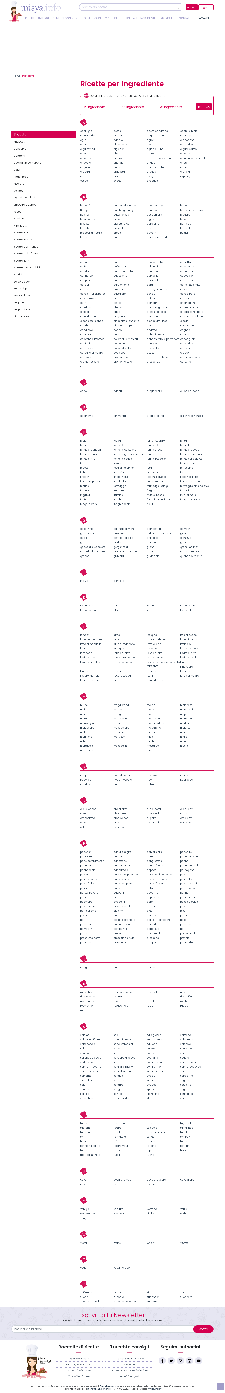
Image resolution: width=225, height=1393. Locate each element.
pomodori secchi (124, 924)
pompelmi (86, 928)
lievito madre (155, 657)
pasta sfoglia (155, 883)
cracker (185, 352)
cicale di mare (189, 307)
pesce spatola (122, 906)
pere (150, 901)
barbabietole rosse (192, 210)
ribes (183, 992)
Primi (56, 18)
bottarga (185, 223)
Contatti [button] (185, 18)
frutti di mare (188, 495)
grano (150, 551)
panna (184, 861)
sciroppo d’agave (124, 1057)
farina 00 (152, 445)
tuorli (117, 1154)
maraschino (121, 718)
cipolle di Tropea (124, 325)
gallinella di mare (124, 528)
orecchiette (87, 818)
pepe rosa (120, 897)
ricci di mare (88, 996)
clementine (187, 325)
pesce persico (189, 901)
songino (119, 1084)
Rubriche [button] (167, 18)
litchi (150, 675)
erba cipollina (155, 415)
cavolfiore (120, 293)
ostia (83, 827)
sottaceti (152, 1084)
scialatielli (186, 1053)
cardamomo (121, 284)
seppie (151, 1075)
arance (151, 171)
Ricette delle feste (26, 253)
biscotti (84, 223)
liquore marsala (89, 675)
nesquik (185, 775)
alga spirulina (155, 149)
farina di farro (88, 454)
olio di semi (154, 809)
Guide (118, 18)
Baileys (84, 210)
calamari (152, 266)
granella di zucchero (126, 551)
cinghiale (119, 316)
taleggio (152, 1127)
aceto (117, 131)
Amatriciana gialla (129, 1376)
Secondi (67, 18)
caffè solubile (122, 266)
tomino (151, 1141)
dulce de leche (189, 391)
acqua (118, 135)
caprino (118, 280)
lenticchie (86, 653)
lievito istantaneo (124, 657)
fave (149, 463)
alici (116, 153)
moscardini (120, 745)
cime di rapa (88, 316)
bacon (184, 205)
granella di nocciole (92, 551)
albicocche (187, 140)
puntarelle (186, 942)
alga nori (119, 149)
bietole (118, 219)
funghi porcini (88, 504)
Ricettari (131, 18)
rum (82, 1010)
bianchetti (186, 214)
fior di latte (120, 481)
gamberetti (154, 528)
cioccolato (153, 316)
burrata (84, 237)
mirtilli (150, 741)
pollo (83, 919)
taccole (152, 1123)
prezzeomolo (188, 933)
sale (116, 1035)
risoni (117, 1001)
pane (150, 856)
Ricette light (21, 260)
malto (150, 709)
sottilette (185, 1084)
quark (117, 967)
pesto (183, 906)
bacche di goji (156, 205)
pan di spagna (123, 852)
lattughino (120, 648)
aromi (117, 176)
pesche (151, 906)
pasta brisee (121, 879)
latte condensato (157, 639)
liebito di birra (122, 653)
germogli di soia (123, 537)
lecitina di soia (189, 648)
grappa (84, 556)
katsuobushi (87, 605)
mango (118, 714)
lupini (117, 680)
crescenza (153, 361)
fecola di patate (190, 463)
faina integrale (156, 440)
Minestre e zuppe (25, 204)
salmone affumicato (92, 1039)
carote (84, 289)
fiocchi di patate (90, 481)
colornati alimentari (126, 339)
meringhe (86, 736)
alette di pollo (188, 144)
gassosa (119, 533)
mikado (84, 741)
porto (83, 933)
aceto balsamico (157, 131)
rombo (184, 1001)
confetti (85, 343)
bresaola (119, 228)
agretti (151, 140)
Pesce (18, 211)
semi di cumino (189, 1062)
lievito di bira (154, 653)
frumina (118, 495)
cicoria (84, 311)
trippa (150, 1150)
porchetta (153, 928)
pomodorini (154, 924)
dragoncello (154, 391)
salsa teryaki (87, 1044)
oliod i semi (187, 809)
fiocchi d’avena (156, 476)
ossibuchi (153, 822)
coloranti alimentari (92, 339)
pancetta (86, 856)
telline (150, 1136)
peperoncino (188, 897)
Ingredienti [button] (147, 18)
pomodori (86, 924)
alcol (150, 144)
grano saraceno (190, 551)
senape (118, 1075)
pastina (84, 888)
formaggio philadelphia (194, 486)
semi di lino (154, 1066)
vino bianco (87, 1213)
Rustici (18, 274)
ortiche (84, 822)
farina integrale (156, 458)
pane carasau (189, 856)
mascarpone (122, 727)
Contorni (83, 18)
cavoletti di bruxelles (92, 293)
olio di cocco (88, 809)
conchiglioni (187, 339)
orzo (116, 822)
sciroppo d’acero (90, 1057)
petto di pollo (88, 910)
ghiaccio (152, 537)
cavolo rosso (88, 298)
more (183, 741)
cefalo (151, 298)
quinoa (151, 967)
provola (184, 938)
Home (17, 76)
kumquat (185, 610)
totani (84, 1150)
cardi (150, 284)
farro (83, 463)
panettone (120, 861)
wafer (83, 1243)
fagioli (84, 440)
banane (152, 210)
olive (83, 813)
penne (184, 892)
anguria (85, 167)
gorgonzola (121, 547)
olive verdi (153, 813)
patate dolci (187, 888)
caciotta (185, 262)
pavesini (119, 892)
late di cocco (188, 635)
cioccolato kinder (157, 321)
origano (152, 818)
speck (150, 1089)
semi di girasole (123, 1066)
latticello (185, 644)
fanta (183, 440)
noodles (85, 784)
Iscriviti (203, 1329)
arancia (185, 171)
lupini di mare (155, 680)
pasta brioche (89, 879)
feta (149, 467)
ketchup (152, 605)
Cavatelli (129, 1364)
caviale (184, 289)
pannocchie (87, 870)
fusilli (150, 504)
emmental (120, 415)
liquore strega (122, 675)
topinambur (121, 1145)
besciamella (154, 214)
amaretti (119, 158)
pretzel (118, 933)
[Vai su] (220, 1386)
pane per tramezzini (92, 861)
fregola (151, 490)
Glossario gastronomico (129, 1358)
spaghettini (121, 1089)
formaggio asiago (158, 486)
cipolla (184, 321)
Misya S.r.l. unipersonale (99, 1389)
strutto (151, 1098)
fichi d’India (121, 472)
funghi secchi (122, 504)
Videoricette (22, 316)
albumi (84, 144)
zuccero (119, 1297)
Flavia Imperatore (109, 1386)
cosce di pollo (122, 348)
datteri (118, 391)
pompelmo (120, 928)
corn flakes (87, 348)
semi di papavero (191, 1066)
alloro (150, 153)
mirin (117, 741)
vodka (184, 1213)
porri (183, 928)
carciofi (84, 284)
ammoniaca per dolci (193, 158)
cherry (118, 307)
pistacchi (86, 915)
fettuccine (186, 467)
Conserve (20, 148)
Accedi (191, 7)
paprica (152, 870)
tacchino (119, 1123)
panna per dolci (190, 865)
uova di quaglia (156, 1179)
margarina (153, 718)
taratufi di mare (156, 1132)
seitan (117, 1062)
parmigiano (187, 870)
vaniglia (85, 1209)
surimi (184, 1098)
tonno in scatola (90, 1145)
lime (182, 662)
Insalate (19, 183)
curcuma (186, 361)
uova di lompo (122, 1179)
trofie (183, 1150)
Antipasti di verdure (78, 1358)
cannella (152, 271)
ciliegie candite (156, 311)
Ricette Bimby (23, 239)
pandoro (119, 856)
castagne (120, 289)
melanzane (154, 727)
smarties (152, 1080)
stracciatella (121, 1098)
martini (184, 723)
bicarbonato (88, 219)
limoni (117, 671)
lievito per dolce (90, 662)
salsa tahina (187, 1039)
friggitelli (85, 495)
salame (84, 1035)
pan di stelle (154, 852)
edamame (86, 415)
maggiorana (121, 705)
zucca (84, 1297)
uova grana (187, 1179)
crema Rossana (90, 361)
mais (83, 709)
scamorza (86, 1053)
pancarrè (186, 852)
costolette (153, 348)
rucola (184, 1005)
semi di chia (154, 1062)
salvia (83, 1048)
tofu (116, 1141)
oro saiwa (186, 818)
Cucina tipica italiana (27, 162)
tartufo (184, 1132)
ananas (118, 162)
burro (117, 237)
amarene (86, 158)
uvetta (151, 1184)
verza (183, 1209)
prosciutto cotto (90, 938)
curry (83, 366)
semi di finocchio (90, 1066)
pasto (117, 888)
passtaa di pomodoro (160, 874)
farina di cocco (189, 449)
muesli (118, 750)
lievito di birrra (88, 657)
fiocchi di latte (189, 476)
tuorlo (150, 1154)
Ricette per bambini (27, 267)
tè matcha (120, 1136)
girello (117, 542)
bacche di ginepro (125, 205)
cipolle (84, 325)
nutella (118, 784)
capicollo (152, 275)
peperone (86, 901)
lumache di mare (90, 680)
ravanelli (152, 992)
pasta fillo (186, 879)
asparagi (185, 176)
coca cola (86, 330)
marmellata (187, 718)
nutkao (151, 784)
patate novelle (89, 892)
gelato (184, 533)
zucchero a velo (90, 1301)
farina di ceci (155, 449)
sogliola (185, 1080)
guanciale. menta (191, 556)
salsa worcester (123, 1044)
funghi (117, 499)
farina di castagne (125, 449)
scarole (151, 1053)
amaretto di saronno (159, 158)
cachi (117, 262)
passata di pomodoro (127, 874)
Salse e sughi (22, 281)
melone (151, 732)
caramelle (153, 280)
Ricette (30, 18)
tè (81, 1136)
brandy (84, 228)
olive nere (120, 813)
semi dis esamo (156, 1071)
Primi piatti (20, 225)
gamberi (185, 528)
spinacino (153, 1093)
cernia (84, 302)
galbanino (86, 528)
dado (83, 391)
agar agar (186, 135)
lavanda (152, 648)
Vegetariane (22, 309)
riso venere (87, 1001)
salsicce (152, 1044)
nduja (83, 775)
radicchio (86, 992)
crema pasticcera (191, 357)
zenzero (119, 1292)
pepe (83, 897)
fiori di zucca (155, 481)
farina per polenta (191, 458)
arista (83, 176)
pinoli (150, 910)
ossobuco (186, 822)
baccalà (85, 205)
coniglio (152, 343)
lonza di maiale (189, 675)
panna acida (88, 865)
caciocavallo (155, 262)
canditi (84, 271)
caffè (83, 266)
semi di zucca (122, 1071)
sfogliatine (86, 1080)
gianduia (185, 537)
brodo (117, 232)
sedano (185, 1057)
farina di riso (87, 458)
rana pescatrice (124, 992)
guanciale (153, 556)
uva (116, 1184)
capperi (85, 280)
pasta (183, 874)
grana (150, 547)
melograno (120, 732)
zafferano (86, 1292)
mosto (184, 745)
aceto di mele (188, 131)
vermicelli (153, 1209)
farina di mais (155, 454)
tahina (118, 1127)
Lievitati (19, 190)
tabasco (85, 1123)
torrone (151, 1145)
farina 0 (118, 445)
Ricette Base (22, 232)
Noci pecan (187, 779)
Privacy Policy (154, 1389)
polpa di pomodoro (159, 919)
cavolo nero (187, 293)
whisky (151, 1243)
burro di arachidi (157, 237)
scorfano (152, 1057)
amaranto (186, 153)
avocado (152, 180)
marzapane (87, 727)
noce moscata (123, 779)
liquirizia (185, 671)
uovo (83, 1184)
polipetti (185, 915)
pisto (117, 915)
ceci (116, 298)
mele (83, 732)
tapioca (85, 1132)
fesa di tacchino (124, 467)
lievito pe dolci (189, 657)
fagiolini (118, 440)
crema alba (121, 357)
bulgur (184, 232)
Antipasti (44, 18)
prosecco (153, 938)
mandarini (186, 709)
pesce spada (88, 906)
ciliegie (118, 311)
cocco (118, 330)
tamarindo (186, 1127)
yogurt (84, 1267)
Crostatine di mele (78, 1376)
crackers (85, 357)
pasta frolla (87, 883)
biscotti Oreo (122, 223)
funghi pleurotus (190, 499)
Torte (107, 18)
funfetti (84, 499)
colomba (185, 334)
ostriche (119, 827)
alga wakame (188, 149)
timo (83, 1141)
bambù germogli (124, 210)
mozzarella (87, 750)
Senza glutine (23, 295)
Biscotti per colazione (78, 1364)
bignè (150, 219)
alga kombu (87, 149)
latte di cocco (189, 639)
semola (184, 1071)
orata (183, 813)
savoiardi (152, 1048)
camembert (187, 266)
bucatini (152, 232)
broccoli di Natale (91, 232)
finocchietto (121, 476)
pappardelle (121, 870)
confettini (119, 343)
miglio (184, 736)
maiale (151, 705)
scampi (118, 1053)
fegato (84, 467)
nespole (152, 775)
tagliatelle (186, 1123)
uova (83, 1179)
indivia (84, 580)
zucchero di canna (125, 1301)
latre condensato (91, 639)
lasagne (152, 635)
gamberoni (87, 533)
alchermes (120, 144)
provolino (86, 942)
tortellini (185, 1145)
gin (82, 542)
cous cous (120, 352)
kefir (116, 605)
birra (183, 219)
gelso (83, 537)
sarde (117, 1048)
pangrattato (154, 861)
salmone (185, 1035)
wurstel (184, 1243)
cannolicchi (87, 275)
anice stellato (155, 167)
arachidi (85, 171)
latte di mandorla (90, 644)
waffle (117, 1243)
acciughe (86, 131)
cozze (150, 352)
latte (116, 639)
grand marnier (189, 547)
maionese (186, 705)
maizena (119, 709)
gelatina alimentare (159, 533)
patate (151, 888)
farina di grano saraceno (129, 454)
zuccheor (153, 1297)
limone (84, 671)
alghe (83, 153)
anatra (151, 162)
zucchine (153, 1301)
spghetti (185, 1089)
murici (151, 750)
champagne (188, 302)
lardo (117, 635)
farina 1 (184, 445)
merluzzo (119, 736)
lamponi (85, 635)
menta (184, 732)
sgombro (119, 1080)
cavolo (151, 293)
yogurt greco (122, 1267)
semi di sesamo (89, 1071)
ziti (148, 1292)
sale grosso (154, 1035)
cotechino (186, 348)
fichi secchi (154, 472)
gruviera (119, 556)
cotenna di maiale (91, 352)
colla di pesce (155, 334)
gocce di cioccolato (92, 547)
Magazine (203, 18)
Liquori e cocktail (25, 197)
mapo (184, 714)
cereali (184, 298)
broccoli (185, 228)
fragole (84, 490)
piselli (183, 910)
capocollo (186, 275)
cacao (84, 262)
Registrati (206, 7)
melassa (185, 727)
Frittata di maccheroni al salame (129, 1370)
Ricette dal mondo (26, 246)
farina (83, 445)
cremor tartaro (123, 361)
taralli (117, 1132)
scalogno (186, 1048)
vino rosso (120, 1213)
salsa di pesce (122, 1039)
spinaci (118, 1093)
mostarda (153, 745)
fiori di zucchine (190, 481)
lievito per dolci (123, 662)
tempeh (185, 1136)
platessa (152, 915)
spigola (84, 1093)
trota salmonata (90, 1154)
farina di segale (123, 458)
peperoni (119, 901)
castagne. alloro (157, 289)
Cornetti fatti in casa (78, 1370)
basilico (85, 214)
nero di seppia (122, 775)
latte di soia (154, 644)
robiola (151, 1001)
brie (149, 228)
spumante (186, 1093)
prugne (151, 942)
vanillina (119, 1209)
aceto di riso (88, 135)
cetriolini (152, 302)
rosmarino (86, 1005)
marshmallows (156, 723)
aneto (184, 162)
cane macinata (123, 271)
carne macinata (190, 284)
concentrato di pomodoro (163, 339)
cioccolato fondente (126, 321)
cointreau (86, 334)
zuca (183, 1292)
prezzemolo (154, 933)
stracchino (87, 1098)
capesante (120, 275)
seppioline (186, 1075)
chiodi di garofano (158, 307)
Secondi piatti (23, 288)
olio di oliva (120, 809)
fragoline (119, 490)
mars (117, 723)
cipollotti (152, 325)
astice (84, 180)
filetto (183, 472)
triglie (117, 1150)
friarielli (184, 490)
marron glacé (88, 723)
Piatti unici (20, 218)
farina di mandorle (191, 454)
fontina (84, 486)
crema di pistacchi (158, 357)
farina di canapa (90, 449)
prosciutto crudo (124, 938)
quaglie (84, 967)
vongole (85, 1218)
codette (152, 330)
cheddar (85, 307)
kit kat (117, 610)
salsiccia (185, 1044)
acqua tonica (155, 135)
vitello (150, 1213)
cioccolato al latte (191, 316)
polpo (183, 919)
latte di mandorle (124, 644)
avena (117, 180)
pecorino (152, 892)
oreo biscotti (121, 818)
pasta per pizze (123, 883)
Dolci (97, 18)
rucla (150, 1005)
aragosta (119, 171)
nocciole (85, 779)
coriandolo (187, 343)
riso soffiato (187, 996)
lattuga (84, 648)
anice (117, 167)
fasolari (118, 463)
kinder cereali (88, 610)
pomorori (185, 924)
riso (149, 996)
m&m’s (84, 705)
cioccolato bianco (91, 321)
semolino (85, 1075)
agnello (118, 140)
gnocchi (185, 542)
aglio (83, 140)
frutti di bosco (155, 495)
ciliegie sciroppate (191, 311)
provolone (120, 942)
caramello (186, 280)
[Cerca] (126, 7)
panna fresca (155, 865)
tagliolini (85, 1127)
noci (149, 779)
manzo (151, 714)
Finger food (21, 176)
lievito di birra (188, 653)
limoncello (186, 666)
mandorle (86, 714)
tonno (184, 1141)
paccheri (85, 852)
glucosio (152, 542)
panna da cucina (124, 865)
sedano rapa (88, 1062)
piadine (118, 910)
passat (84, 874)
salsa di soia (154, 1039)
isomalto (119, 580)
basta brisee (121, 214)
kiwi (149, 610)
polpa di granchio (125, 919)
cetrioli (118, 302)
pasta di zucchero (158, 879)
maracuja (86, 718)
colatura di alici (123, 334)
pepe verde (154, 897)
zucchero (186, 1297)
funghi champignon (159, 499)
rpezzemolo (121, 1005)
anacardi (85, 162)
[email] (104, 1329)
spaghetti (86, 1089)
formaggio (120, 486)
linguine (152, 671)
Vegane (19, 302)
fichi (82, 472)
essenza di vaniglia (192, 415)
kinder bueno (188, 605)
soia (82, 1084)
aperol (184, 167)
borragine (153, 223)
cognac (185, 330)
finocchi (85, 476)
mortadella (87, 745)
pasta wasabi (188, 883)
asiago (151, 176)
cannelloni (186, 271)
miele (150, 736)
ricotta (118, 996)
